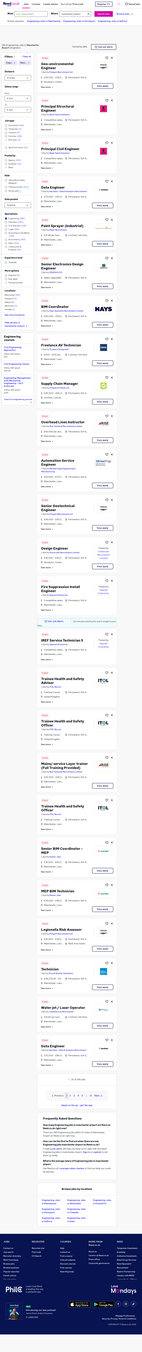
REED (120, 1241)
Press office (94, 1259)
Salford (9, 302)
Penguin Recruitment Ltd (61, 72)
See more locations (15, 314)
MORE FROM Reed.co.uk (96, 1243)
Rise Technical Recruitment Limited (66, 426)
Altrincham (11, 306)
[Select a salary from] (18, 98)
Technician (50, 969)
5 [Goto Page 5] (82, 1095)
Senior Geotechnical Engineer (58, 508)
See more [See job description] (47, 87)
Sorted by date (79, 46)
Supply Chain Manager (59, 383)
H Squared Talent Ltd (59, 388)
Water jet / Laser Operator (63, 1007)
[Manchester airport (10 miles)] (25, 63)
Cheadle (10, 309)
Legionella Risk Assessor (61, 929)
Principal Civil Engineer (60, 149)
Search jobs (104, 13)
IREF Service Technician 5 (62, 640)
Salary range (11, 86)
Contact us (8, 1248)
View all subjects (67, 1260)
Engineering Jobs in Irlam (76, 1220)
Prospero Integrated (59, 349)
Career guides (66, 1279)
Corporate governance (99, 1263)
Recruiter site (38, 1248)
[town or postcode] (75, 14)
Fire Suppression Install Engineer (60, 589)
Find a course (66, 1256)
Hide (7, 175)
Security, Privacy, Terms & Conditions (119, 1336)
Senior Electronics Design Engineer (62, 266)
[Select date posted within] (18, 205)
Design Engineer (54, 548)
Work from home (10, 1260)
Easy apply (102, 85)
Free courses (66, 1267)
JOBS (6, 1241)
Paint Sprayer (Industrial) (62, 226)
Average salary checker (14, 1283)
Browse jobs (125, 13)
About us (93, 1251)
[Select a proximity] (18, 78)
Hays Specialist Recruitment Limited (66, 311)
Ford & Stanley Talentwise (61, 973)
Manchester (12, 295)
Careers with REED (125, 1275)
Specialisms (11, 213)
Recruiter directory (12, 1256)
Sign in (86, 1152)
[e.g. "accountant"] (31, 14)
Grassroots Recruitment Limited (64, 552)
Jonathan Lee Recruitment (61, 1011)
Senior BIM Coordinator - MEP (62, 850)
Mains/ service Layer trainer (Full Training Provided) (64, 766)
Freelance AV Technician (61, 345)
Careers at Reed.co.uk (99, 1255)
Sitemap (7, 1295)
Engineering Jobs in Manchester (44, 21)
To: (6, 105)
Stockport (11, 298)
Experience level (13, 257)
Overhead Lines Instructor (63, 422)
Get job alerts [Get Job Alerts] (104, 47)
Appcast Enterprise (59, 595)
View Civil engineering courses (18, 401)
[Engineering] (11, 63)
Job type (9, 120)
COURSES (65, 1241)
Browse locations (11, 1267)
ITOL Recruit (55, 687)
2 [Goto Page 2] (70, 1095)
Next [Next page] (98, 1095)
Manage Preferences (125, 1333)
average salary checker (72, 1168)
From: (7, 93)
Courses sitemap (68, 1287)
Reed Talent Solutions (60, 114)
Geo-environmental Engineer (57, 66)
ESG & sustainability (126, 1295)
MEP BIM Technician (57, 891)
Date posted (11, 199)
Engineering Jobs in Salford (112, 21)
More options (12, 270)
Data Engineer (53, 187)
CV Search (36, 1256)
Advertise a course (68, 1283)
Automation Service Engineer (57, 462)
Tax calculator (9, 1279)
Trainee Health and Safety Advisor (62, 681)
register (97, 1152)
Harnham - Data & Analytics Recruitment (68, 191)
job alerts (57, 1148)
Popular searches (11, 1271)
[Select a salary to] (18, 110)
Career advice (9, 1275)
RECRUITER (38, 1241)
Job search (8, 1252)
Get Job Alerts (53, 621)
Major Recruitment (58, 230)
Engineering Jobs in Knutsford (102, 1202)
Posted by (10, 155)
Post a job (36, 1252)
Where (54, 13)
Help (5, 1287)
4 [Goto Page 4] (78, 1095)
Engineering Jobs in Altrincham (76, 1202)
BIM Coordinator (55, 307)
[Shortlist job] (107, 58)
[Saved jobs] (132, 4)
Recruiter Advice (39, 1264)
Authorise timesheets (127, 1256)
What (10, 13)
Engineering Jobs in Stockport (79, 21)
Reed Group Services (126, 1260)
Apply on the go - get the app (76, 1105)
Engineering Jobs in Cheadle (76, 1211)
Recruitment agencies (42, 1260)
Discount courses (68, 1264)
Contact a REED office (13, 1291)
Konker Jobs (55, 857)
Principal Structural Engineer (57, 108)
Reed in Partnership (126, 1271)
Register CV (103, 4)
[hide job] (112, 58)
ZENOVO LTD (56, 272)
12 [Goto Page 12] (91, 1095)
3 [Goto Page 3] (74, 1095)
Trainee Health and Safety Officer (62, 723)
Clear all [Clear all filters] (26, 56)
